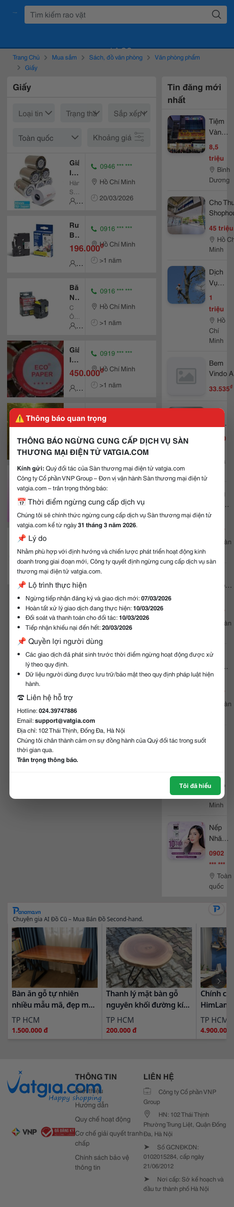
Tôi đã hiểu (195, 785)
